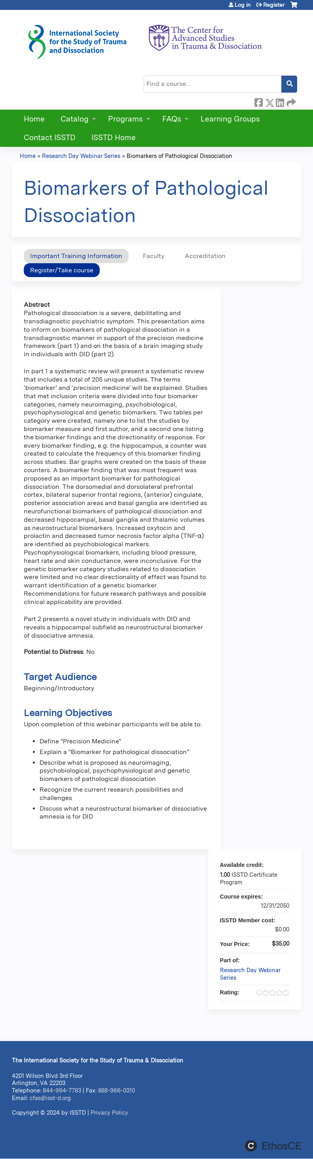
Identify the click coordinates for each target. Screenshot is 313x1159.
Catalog (75, 119)
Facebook (258, 101)
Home (34, 119)
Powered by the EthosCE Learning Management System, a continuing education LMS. (273, 1145)
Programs (125, 119)
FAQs (171, 119)
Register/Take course (61, 270)
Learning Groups (230, 119)
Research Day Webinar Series (81, 155)
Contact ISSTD (50, 137)
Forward (290, 101)
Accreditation (205, 256)
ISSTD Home (113, 137)
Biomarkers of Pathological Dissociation (179, 155)
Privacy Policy (109, 1112)
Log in (242, 5)
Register (274, 5)
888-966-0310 (116, 1090)
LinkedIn (280, 101)
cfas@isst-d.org (50, 1097)
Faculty (153, 256)
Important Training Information (76, 256)
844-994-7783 (62, 1090)
